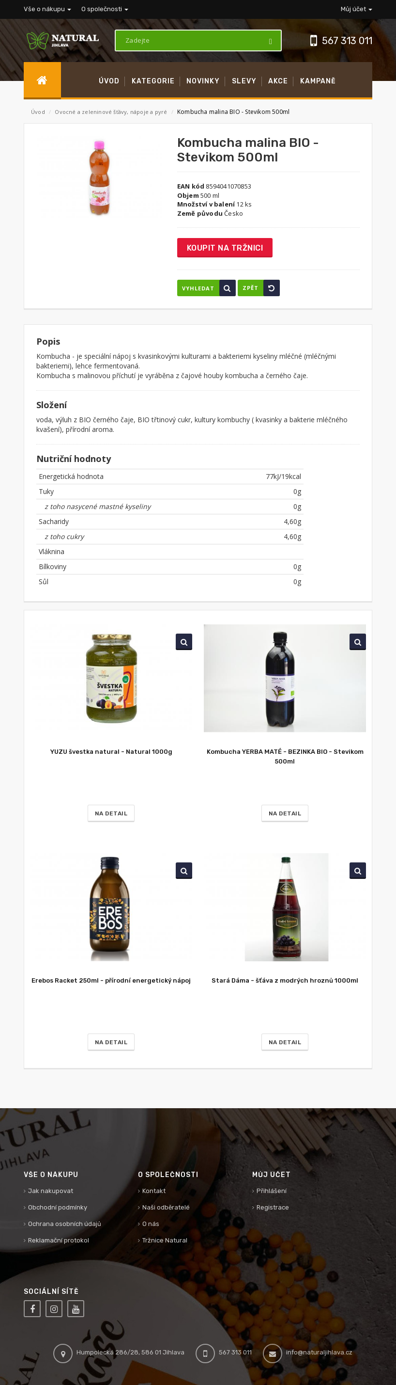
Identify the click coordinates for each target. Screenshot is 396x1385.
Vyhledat (209, 288)
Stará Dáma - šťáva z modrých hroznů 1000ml (285, 980)
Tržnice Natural (164, 1240)
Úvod (38, 111)
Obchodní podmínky (57, 1207)
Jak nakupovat (50, 1190)
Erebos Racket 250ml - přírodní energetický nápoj (111, 980)
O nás (150, 1223)
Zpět (261, 288)
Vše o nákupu (47, 9)
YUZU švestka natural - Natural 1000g (111, 751)
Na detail (111, 813)
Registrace (273, 1207)
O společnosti (104, 9)
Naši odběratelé (166, 1207)
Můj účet (356, 9)
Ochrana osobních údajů (64, 1223)
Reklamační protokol (58, 1240)
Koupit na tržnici (225, 248)
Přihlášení (272, 1190)
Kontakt (154, 1190)
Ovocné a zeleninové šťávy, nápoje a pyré (111, 111)
